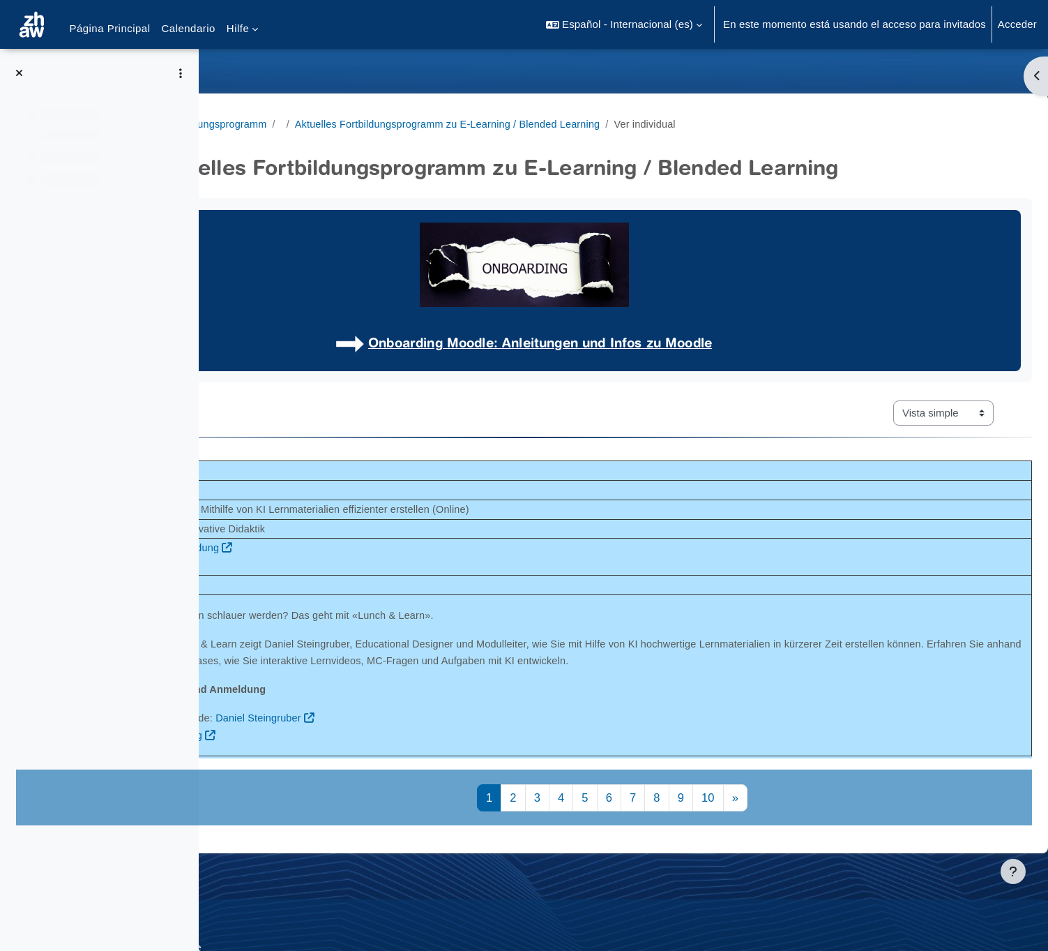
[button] (624, 24)
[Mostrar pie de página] (1013, 871)
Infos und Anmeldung (383, 549)
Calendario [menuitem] (188, 28)
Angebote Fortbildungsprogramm (304, 124)
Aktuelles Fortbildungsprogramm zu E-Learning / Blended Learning (569, 124)
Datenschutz (255, 918)
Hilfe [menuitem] (238, 28)
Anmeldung (387, 753)
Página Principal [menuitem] (109, 28)
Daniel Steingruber (472, 736)
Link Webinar (364, 585)
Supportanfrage (340, 918)
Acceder (1017, 24)
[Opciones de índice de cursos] (180, 73)
